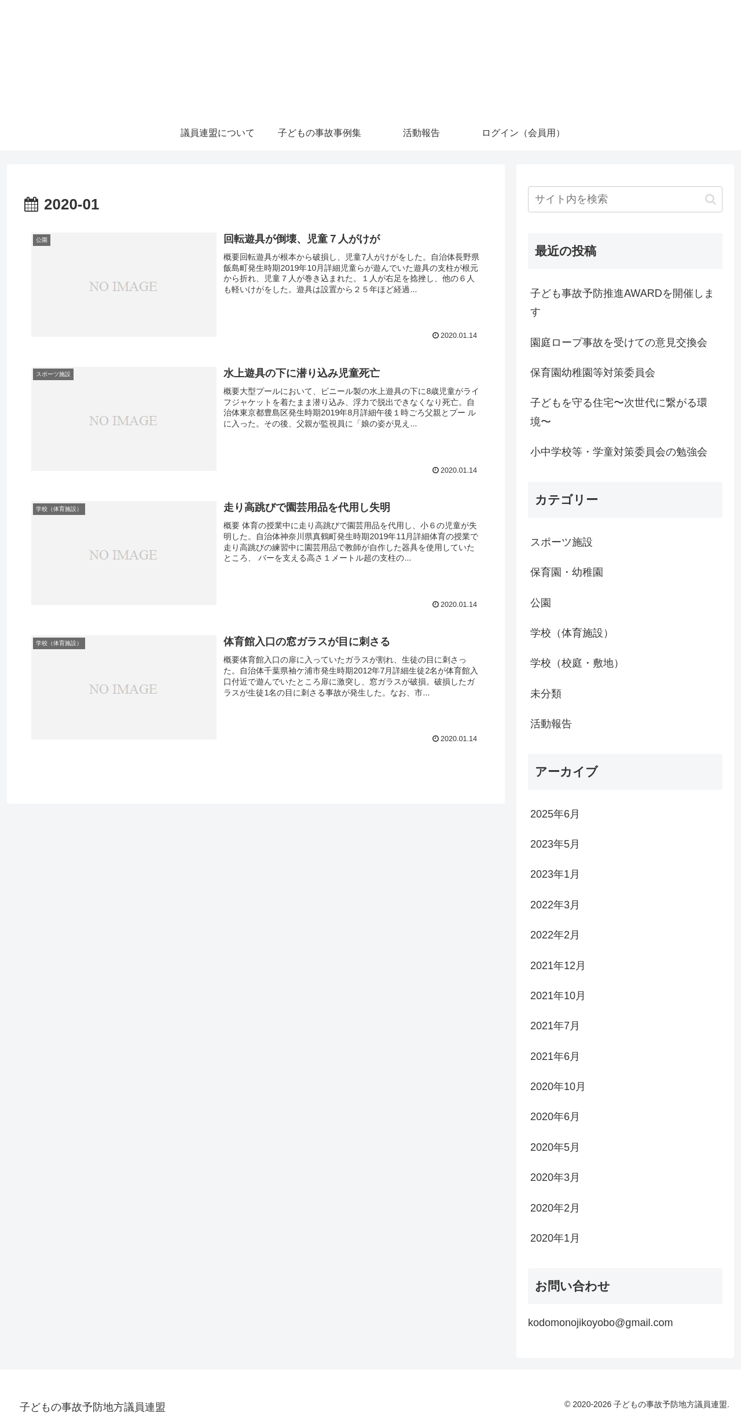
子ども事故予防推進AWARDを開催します (622, 303)
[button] (710, 199)
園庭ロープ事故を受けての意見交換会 (618, 342)
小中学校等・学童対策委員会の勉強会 (618, 452)
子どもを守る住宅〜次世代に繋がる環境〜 (618, 412)
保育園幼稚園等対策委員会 (592, 372)
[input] (625, 199)
